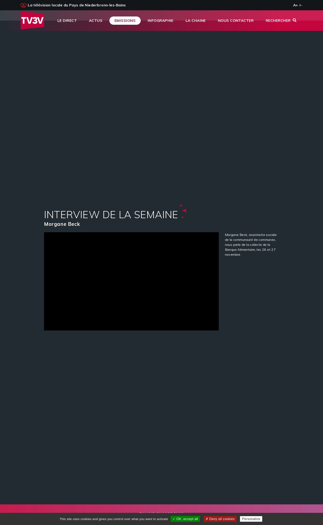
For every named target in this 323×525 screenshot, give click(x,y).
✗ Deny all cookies (220, 519)
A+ (295, 5)
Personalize (251, 519)
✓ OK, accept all (185, 519)
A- (301, 5)
